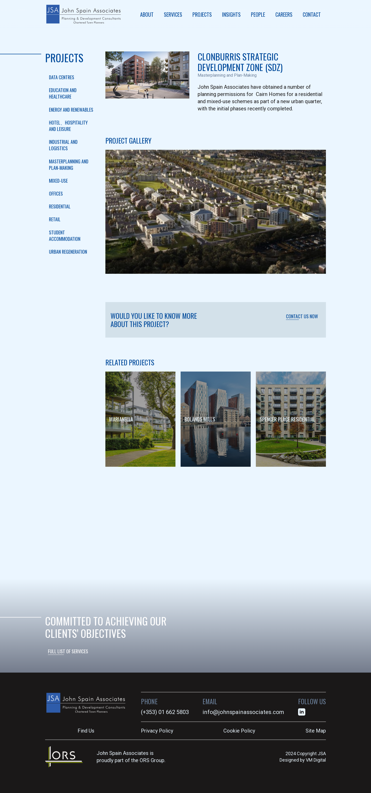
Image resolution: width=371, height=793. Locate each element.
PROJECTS (202, 14)
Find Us (86, 731)
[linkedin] (301, 712)
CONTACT (312, 14)
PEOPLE (258, 14)
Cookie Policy (239, 731)
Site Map (316, 731)
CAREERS (283, 14)
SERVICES (173, 14)
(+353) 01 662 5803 (165, 712)
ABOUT (147, 14)
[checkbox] (71, 77)
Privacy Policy (157, 731)
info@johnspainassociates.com (243, 712)
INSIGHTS (231, 14)
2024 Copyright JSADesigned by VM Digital (303, 757)
